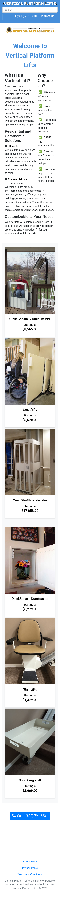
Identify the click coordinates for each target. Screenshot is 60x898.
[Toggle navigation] (6, 17)
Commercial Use (17, 179)
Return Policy (30, 861)
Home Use (15, 146)
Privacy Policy (30, 867)
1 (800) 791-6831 (26, 16)
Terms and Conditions (29, 874)
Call (30, 816)
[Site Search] (30, 10)
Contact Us (47, 16)
